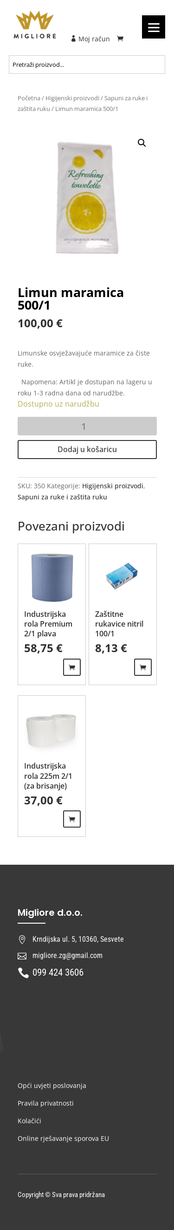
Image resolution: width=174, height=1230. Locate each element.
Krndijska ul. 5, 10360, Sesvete (78, 939)
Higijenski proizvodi (72, 98)
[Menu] (153, 27)
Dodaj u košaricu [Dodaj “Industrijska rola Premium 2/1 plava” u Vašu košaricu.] (72, 667)
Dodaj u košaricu (87, 449)
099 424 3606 (58, 972)
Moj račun (90, 38)
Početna (29, 98)
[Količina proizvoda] (87, 426)
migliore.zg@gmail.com (67, 955)
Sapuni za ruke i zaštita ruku (62, 496)
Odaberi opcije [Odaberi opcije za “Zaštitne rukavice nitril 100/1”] (143, 667)
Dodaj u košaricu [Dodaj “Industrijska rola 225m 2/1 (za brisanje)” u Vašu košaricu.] (72, 819)
